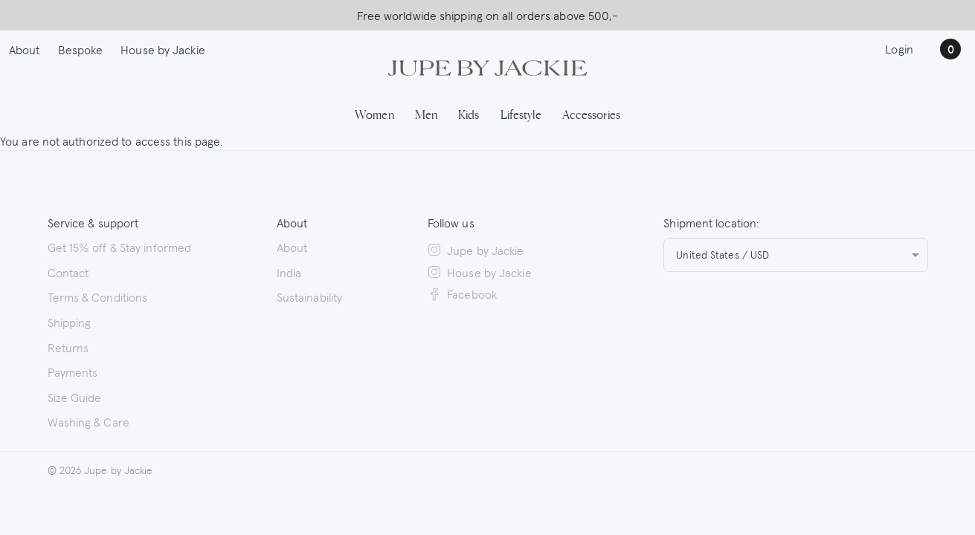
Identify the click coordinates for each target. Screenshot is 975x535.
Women (374, 114)
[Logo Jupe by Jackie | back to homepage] (487, 66)
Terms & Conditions (98, 296)
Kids (468, 114)
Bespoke (80, 49)
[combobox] (795, 255)
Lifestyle (521, 114)
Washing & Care (88, 421)
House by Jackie (162, 49)
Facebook (462, 293)
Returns (68, 347)
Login (899, 48)
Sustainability (309, 296)
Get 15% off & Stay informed (120, 247)
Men (426, 114)
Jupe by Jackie (476, 249)
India (289, 272)
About (24, 49)
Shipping (69, 322)
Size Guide (75, 397)
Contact (68, 272)
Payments (73, 371)
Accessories (591, 114)
